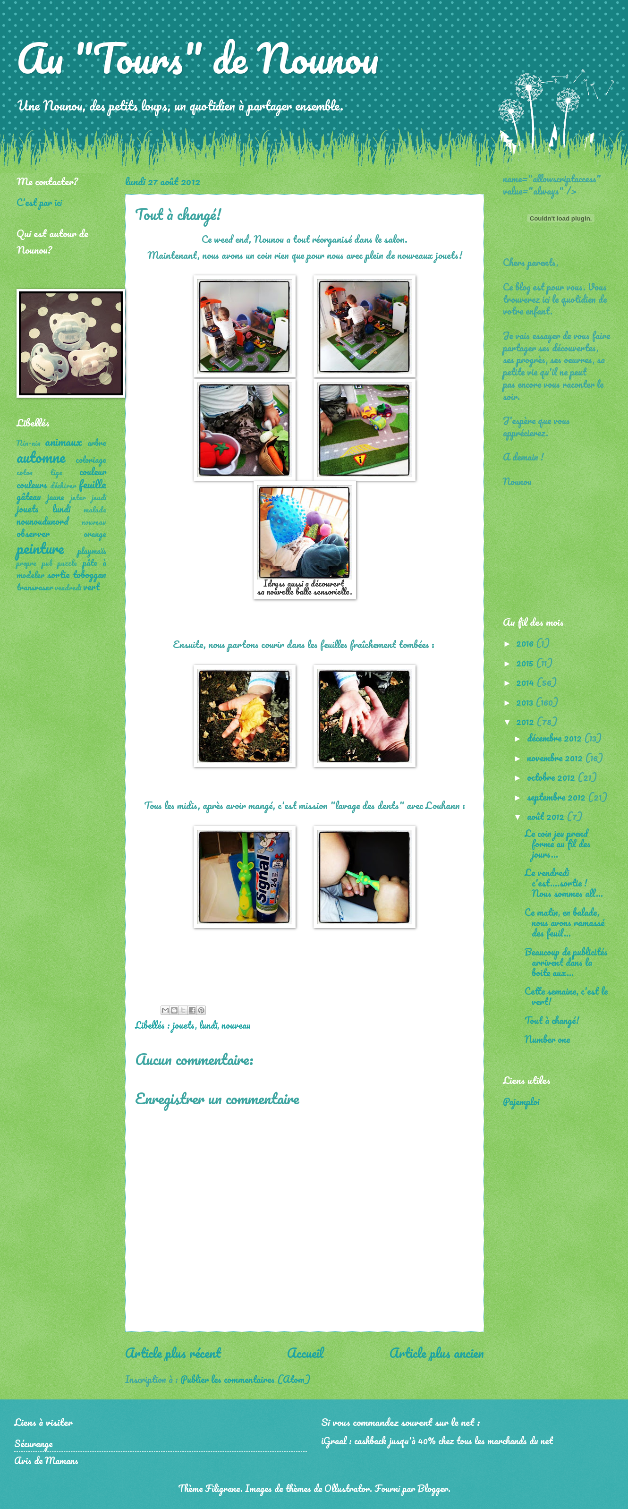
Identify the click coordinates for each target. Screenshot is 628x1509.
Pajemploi (521, 1101)
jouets (183, 1024)
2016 (526, 642)
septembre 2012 (557, 796)
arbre (96, 442)
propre (26, 563)
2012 (526, 721)
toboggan (89, 574)
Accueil (305, 1353)
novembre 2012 (556, 757)
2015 (526, 662)
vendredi (68, 587)
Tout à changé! (552, 1020)
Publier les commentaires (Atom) (245, 1379)
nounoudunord (42, 521)
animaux (63, 441)
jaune (55, 497)
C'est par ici (39, 202)
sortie (58, 574)
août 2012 (547, 816)
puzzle (67, 563)
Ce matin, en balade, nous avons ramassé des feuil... (564, 922)
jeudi (99, 497)
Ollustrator (347, 1488)
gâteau (29, 496)
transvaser (35, 587)
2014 (526, 682)
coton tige (39, 472)
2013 (525, 701)
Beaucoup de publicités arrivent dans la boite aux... (566, 962)
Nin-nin (29, 443)
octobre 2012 (552, 776)
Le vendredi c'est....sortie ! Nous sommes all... (564, 883)
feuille (92, 484)
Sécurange (33, 1443)
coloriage (91, 459)
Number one (547, 1039)
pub (47, 563)
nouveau (236, 1024)
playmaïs (91, 551)
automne (41, 457)
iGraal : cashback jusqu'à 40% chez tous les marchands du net (437, 1440)
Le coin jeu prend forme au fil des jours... (558, 843)
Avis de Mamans (46, 1460)
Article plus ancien (437, 1353)
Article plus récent (173, 1353)
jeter (78, 497)
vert (91, 586)
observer (33, 533)
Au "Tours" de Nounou (198, 58)
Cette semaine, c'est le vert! (566, 996)
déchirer (63, 485)
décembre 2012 (555, 737)
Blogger (432, 1488)
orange (95, 534)
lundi (208, 1024)
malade (95, 509)
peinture (40, 548)
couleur (92, 471)
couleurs (32, 484)
